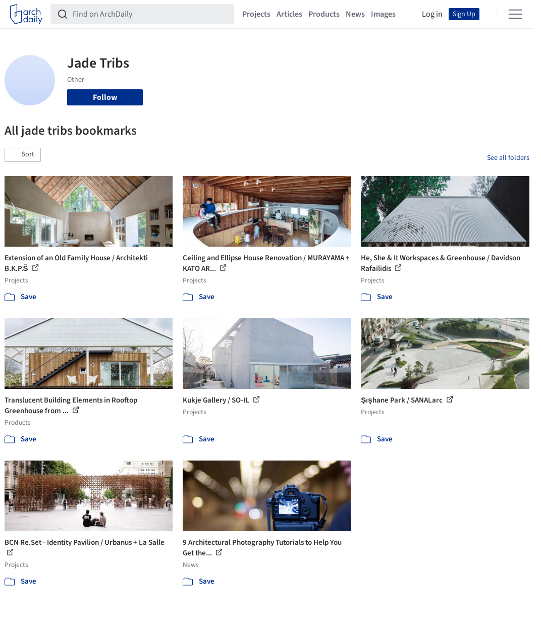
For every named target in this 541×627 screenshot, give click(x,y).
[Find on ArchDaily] (150, 14)
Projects (256, 14)
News (355, 14)
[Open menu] (515, 14)
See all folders (508, 157)
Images (383, 14)
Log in (432, 14)
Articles (289, 14)
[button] (23, 155)
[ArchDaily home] (26, 14)
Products (324, 14)
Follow (105, 97)
